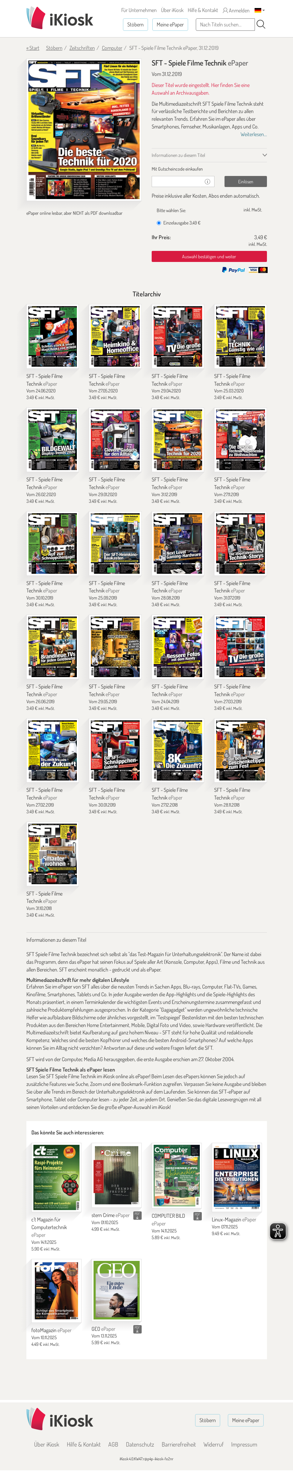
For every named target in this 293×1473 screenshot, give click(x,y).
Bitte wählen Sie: (171, 210)
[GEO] (117, 1290)
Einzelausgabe (178, 222)
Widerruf (213, 1444)
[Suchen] (261, 24)
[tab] (209, 169)
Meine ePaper (170, 24)
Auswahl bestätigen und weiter (209, 256)
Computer (112, 47)
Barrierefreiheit (179, 1444)
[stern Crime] (117, 1175)
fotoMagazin (51, 1330)
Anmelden (236, 10)
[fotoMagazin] (56, 1291)
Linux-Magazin (234, 1219)
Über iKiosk (172, 10)
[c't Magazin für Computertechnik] (56, 1177)
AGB (113, 1444)
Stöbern (135, 24)
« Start (32, 47)
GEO (103, 1328)
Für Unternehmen (139, 10)
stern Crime (111, 1215)
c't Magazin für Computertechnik (49, 1227)
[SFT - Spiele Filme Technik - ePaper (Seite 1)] (84, 130)
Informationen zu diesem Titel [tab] (178, 155)
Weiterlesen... (254, 134)
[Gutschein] (176, 181)
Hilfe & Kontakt (203, 10)
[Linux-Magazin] (237, 1177)
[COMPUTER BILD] (177, 1175)
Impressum (244, 1444)
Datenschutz (140, 1444)
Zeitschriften (82, 47)
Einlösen (245, 181)
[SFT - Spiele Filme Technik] (52, 336)
